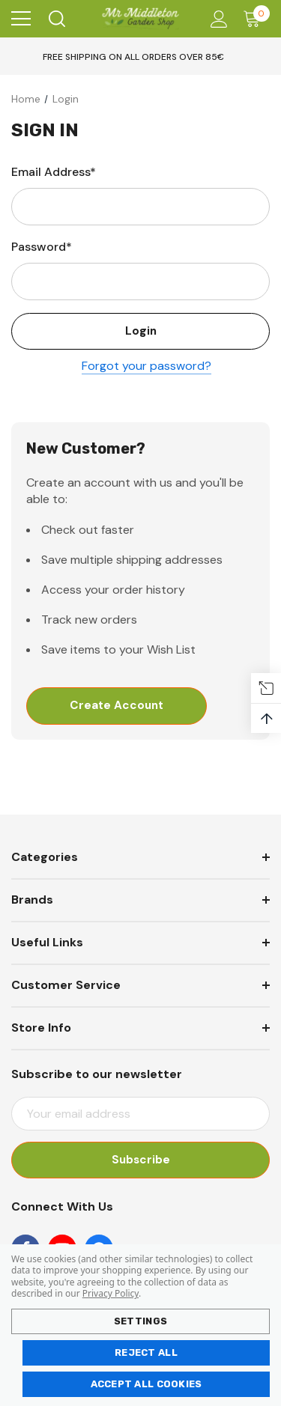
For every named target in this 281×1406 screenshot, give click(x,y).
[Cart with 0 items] (255, 18)
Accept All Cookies (146, 1384)
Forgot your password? (146, 366)
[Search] (55, 18)
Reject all (146, 1352)
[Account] (216, 19)
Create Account (116, 706)
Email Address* (53, 172)
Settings (140, 1321)
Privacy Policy (110, 1293)
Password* (41, 247)
